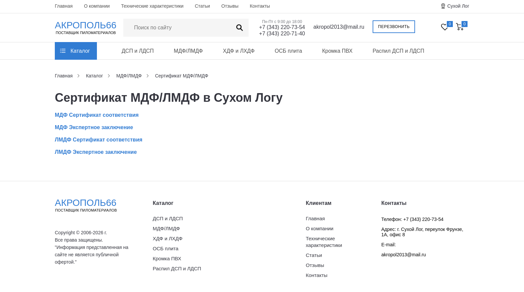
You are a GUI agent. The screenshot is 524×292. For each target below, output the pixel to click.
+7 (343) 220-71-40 (282, 33)
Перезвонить (394, 26)
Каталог (80, 51)
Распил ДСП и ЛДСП (398, 51)
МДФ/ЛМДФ (188, 51)
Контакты (260, 6)
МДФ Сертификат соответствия (97, 115)
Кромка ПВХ (337, 51)
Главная (64, 6)
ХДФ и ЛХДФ (239, 51)
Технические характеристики (152, 6)
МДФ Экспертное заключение (94, 127)
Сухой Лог (458, 6)
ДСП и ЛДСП (138, 51)
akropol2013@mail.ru (338, 27)
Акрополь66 (91, 205)
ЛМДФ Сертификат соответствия (98, 139)
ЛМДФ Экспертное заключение (96, 152)
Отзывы (229, 6)
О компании (97, 6)
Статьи (202, 6)
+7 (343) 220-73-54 (282, 27)
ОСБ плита (288, 51)
